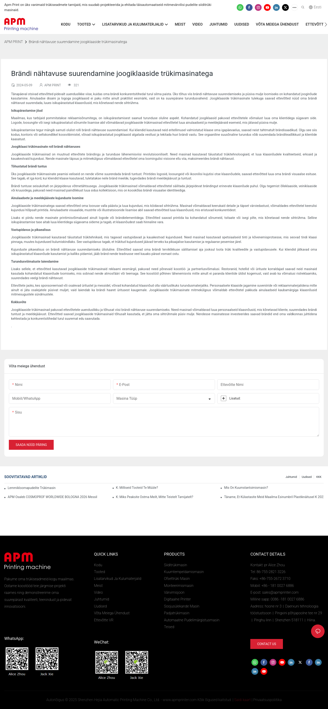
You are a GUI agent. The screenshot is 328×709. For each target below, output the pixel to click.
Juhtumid (291, 477)
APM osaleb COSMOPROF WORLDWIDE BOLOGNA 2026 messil (52, 497)
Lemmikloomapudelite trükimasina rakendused (32, 488)
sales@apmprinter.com (280, 592)
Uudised (306, 477)
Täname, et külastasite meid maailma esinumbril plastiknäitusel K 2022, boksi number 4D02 (274, 497)
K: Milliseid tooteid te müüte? (137, 487)
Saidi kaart (242, 700)
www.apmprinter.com (179, 700)
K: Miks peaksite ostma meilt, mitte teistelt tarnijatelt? (154, 497)
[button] (326, 24)
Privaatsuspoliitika (267, 700)
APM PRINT (13, 42)
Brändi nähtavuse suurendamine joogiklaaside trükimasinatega (78, 42)
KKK (318, 477)
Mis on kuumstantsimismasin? (246, 487)
